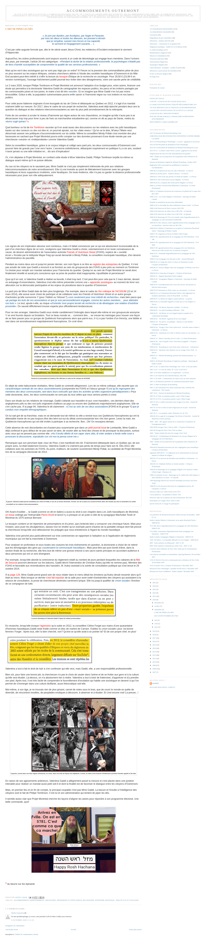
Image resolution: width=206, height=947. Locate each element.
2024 (154, 586)
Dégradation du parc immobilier (161, 38)
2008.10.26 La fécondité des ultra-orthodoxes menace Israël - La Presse (174, 205)
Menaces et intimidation (158, 56)
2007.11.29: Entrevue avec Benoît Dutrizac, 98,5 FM (168, 376)
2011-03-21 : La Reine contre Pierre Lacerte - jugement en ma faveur (173, 151)
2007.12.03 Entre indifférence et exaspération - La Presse (169, 373)
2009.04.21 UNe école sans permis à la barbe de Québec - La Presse (173, 177)
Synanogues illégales (157, 65)
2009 (154, 665)
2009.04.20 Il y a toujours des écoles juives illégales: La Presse (171, 183)
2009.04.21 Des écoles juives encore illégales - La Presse (169, 180)
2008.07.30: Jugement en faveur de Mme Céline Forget (169, 234)
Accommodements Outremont (103, 11)
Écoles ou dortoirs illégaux (159, 74)
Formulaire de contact (157, 88)
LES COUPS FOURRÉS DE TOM (166, 616)
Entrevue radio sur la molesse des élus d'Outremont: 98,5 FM (171, 498)
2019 (154, 631)
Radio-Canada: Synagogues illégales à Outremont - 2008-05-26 (171, 537)
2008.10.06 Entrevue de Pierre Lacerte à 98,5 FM (167, 208)
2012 (154, 655)
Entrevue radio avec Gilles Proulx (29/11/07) (165, 492)
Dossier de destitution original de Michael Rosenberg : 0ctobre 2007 (173, 162)
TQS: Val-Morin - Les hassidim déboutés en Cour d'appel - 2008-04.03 (174, 540)
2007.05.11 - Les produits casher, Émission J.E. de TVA (169, 413)
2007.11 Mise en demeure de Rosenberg (163, 384)
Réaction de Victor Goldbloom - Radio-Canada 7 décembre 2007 (172, 571)
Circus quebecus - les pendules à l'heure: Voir (165, 495)
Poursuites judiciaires (157, 59)
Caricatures (50, 900)
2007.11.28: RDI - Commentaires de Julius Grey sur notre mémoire (173, 378)
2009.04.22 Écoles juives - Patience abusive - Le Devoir (169, 174)
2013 (154, 652)
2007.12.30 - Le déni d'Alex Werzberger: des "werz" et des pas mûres (173, 367)
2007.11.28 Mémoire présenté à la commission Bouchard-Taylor (172, 381)
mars (156, 627)
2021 (154, 596)
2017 (154, 638)
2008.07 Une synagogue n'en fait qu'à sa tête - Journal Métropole (172, 259)
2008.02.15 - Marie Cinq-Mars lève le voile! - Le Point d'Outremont (173, 338)
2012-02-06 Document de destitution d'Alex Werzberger (169, 145)
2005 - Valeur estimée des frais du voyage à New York (168, 433)
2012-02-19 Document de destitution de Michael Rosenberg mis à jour (174, 148)
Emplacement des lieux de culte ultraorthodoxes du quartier (170, 154)
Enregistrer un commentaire (14, 926)
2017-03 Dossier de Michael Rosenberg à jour (165, 133)
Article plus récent (11, 929)
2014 (154, 648)
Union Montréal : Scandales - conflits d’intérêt (166, 68)
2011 (154, 658)
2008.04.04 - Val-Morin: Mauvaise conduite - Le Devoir (169, 307)
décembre (158, 603)
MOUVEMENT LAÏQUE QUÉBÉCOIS (164, 122)
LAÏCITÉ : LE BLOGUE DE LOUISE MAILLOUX (168, 101)
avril (156, 624)
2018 (154, 635)
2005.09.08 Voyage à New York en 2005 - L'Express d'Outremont (172, 427)
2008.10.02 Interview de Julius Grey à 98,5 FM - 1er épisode (170, 211)
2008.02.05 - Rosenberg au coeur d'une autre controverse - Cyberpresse (174, 347)
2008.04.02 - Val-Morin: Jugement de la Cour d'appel (168, 319)
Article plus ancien (135, 929)
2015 (154, 645)
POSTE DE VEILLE (157, 98)
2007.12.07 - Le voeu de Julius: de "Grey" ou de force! (168, 370)
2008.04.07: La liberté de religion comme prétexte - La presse (171, 299)
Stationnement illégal (157, 62)
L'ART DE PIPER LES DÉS (164, 612)
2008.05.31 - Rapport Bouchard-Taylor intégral (166, 276)
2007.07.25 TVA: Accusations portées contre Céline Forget (170, 399)
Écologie (153, 77)
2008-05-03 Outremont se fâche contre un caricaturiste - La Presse (172, 290)
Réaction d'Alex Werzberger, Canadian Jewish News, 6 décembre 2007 (174, 569)
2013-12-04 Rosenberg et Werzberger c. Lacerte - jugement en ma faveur (175, 142)
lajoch (155, 683)
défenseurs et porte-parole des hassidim (75, 900)
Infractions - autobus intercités (160, 41)
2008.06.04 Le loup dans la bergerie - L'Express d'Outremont (171, 273)
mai (156, 620)
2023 (154, 589)
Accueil (73, 929)
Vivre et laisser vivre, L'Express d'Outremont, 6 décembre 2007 (171, 565)
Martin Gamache (17, 913)
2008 (154, 669)
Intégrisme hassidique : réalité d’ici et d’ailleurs (117, 900)
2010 (154, 662)
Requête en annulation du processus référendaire (166, 202)
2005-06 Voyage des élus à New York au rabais (166, 430)
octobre (157, 606)
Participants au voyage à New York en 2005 (165, 501)
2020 (154, 600)
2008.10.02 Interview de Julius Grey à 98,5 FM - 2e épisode (170, 214)
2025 (154, 583)
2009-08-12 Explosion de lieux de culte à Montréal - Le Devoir (171, 171)
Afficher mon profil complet (162, 687)
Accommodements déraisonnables (29, 900)
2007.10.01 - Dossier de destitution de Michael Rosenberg (170, 393)
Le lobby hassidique (157, 50)
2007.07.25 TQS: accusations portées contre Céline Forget (170, 396)
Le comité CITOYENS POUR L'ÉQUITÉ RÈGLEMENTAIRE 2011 (173, 104)
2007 (154, 672)
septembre (158, 609)
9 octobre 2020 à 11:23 (22, 920)
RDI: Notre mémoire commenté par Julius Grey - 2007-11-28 (171, 546)
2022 (154, 593)
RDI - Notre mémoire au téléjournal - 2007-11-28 (167, 543)
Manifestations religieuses (159, 53)
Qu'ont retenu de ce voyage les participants (164, 504)
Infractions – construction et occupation (163, 44)
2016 (154, 641)
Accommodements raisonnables (161, 32)
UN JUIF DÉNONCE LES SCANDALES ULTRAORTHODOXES (173, 107)
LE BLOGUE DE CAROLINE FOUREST (164, 113)
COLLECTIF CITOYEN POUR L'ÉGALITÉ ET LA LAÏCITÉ (171, 110)
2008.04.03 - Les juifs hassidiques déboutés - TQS (167, 310)
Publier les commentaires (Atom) (26, 934)
